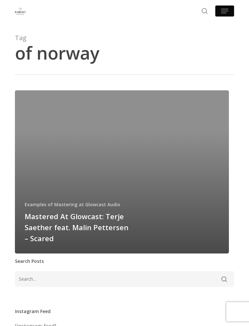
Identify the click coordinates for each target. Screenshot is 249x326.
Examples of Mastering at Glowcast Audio (72, 204)
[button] (224, 11)
